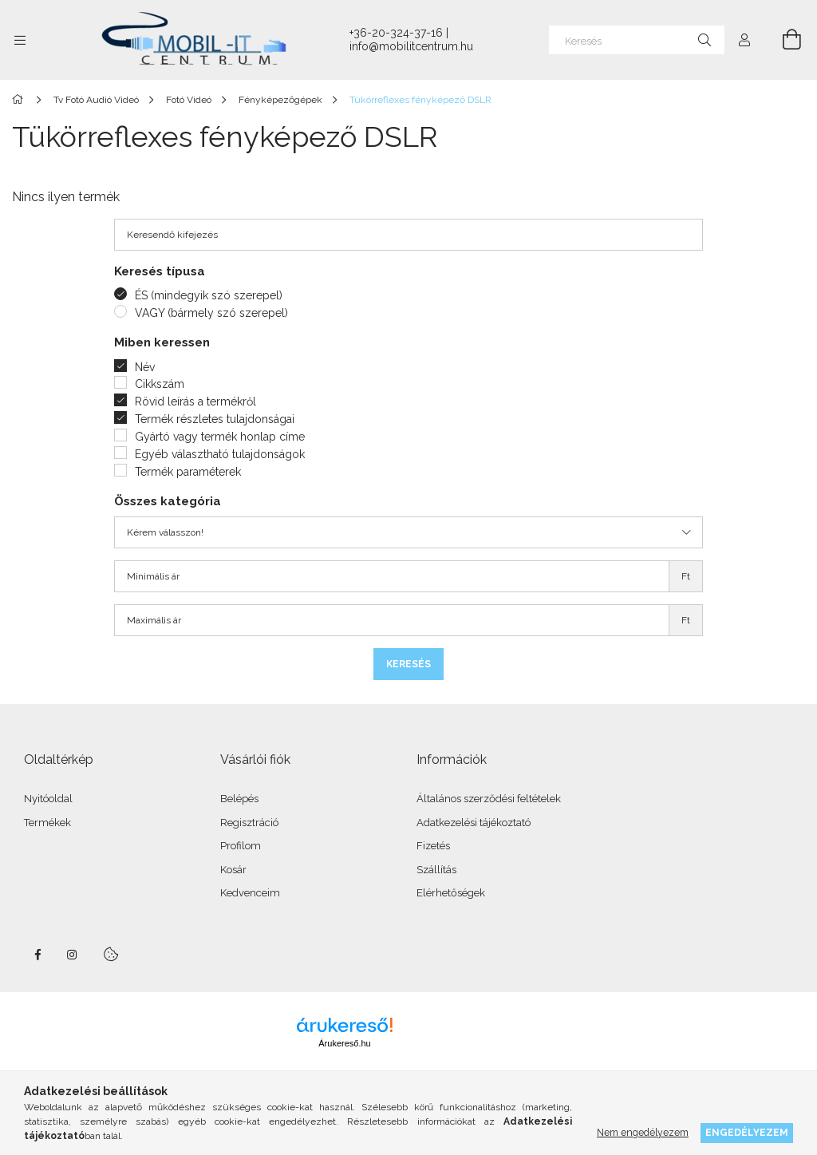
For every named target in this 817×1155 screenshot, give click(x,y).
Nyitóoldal (48, 799)
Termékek (47, 823)
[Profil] (744, 40)
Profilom (240, 846)
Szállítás (436, 870)
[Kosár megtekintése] (782, 40)
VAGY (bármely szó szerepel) (211, 313)
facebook (37, 954)
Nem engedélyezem (643, 1132)
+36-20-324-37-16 (396, 32)
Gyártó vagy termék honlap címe (220, 436)
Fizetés (433, 846)
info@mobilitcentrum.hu (411, 46)
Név (145, 367)
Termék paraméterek (188, 471)
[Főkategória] (20, 99)
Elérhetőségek (450, 893)
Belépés (239, 799)
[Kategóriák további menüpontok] (20, 40)
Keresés (408, 664)
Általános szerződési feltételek (488, 799)
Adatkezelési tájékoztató (473, 823)
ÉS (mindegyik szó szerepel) (208, 295)
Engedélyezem (746, 1132)
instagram (72, 954)
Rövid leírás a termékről (195, 401)
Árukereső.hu (344, 1043)
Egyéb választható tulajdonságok (220, 454)
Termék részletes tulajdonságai (214, 419)
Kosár (233, 870)
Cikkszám (159, 384)
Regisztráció (249, 823)
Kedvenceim (250, 893)
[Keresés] (636, 40)
